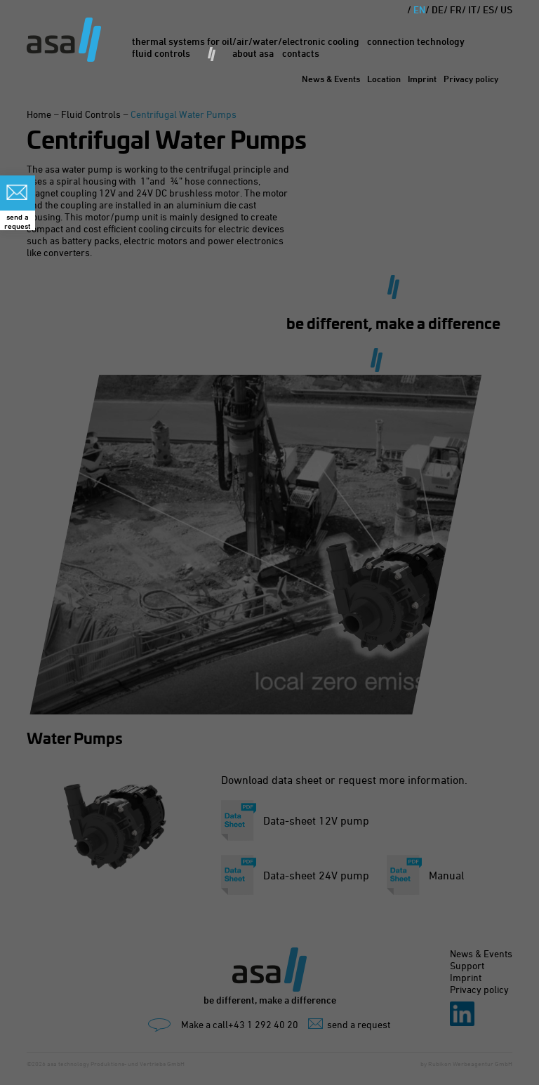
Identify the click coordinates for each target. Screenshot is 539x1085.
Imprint (422, 78)
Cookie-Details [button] (230, 643)
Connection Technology (416, 41)
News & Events (331, 78)
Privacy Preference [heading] (269, 437)
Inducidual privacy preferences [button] (269, 627)
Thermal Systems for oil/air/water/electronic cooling (245, 41)
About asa (253, 53)
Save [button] (269, 598)
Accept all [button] (269, 558)
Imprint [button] (321, 643)
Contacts (300, 53)
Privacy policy (471, 78)
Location (384, 78)
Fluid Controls (161, 53)
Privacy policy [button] (282, 643)
